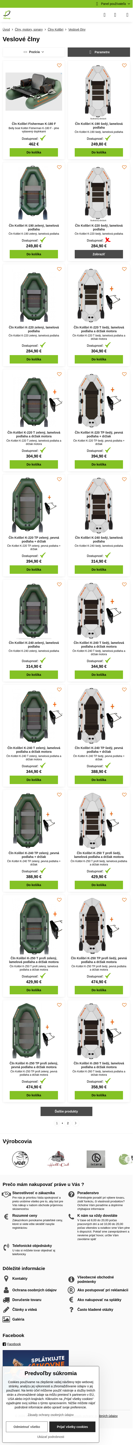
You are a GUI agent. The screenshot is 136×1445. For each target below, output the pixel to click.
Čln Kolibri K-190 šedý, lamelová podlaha (99, 126)
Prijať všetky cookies (72, 1427)
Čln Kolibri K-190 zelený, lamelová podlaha (34, 227)
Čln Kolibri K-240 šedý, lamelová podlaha (99, 539)
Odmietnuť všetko (26, 1427)
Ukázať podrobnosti (50, 1437)
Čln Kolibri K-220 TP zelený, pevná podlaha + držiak (34, 539)
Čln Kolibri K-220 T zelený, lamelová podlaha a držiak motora (33, 434)
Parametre (99, 52)
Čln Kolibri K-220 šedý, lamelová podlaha (99, 227)
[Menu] (127, 14)
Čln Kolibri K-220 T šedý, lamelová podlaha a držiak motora (99, 329)
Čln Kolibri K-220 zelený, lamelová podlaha (34, 329)
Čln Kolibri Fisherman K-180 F (34, 124)
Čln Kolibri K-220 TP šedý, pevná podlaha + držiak (99, 434)
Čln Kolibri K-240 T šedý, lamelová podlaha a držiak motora (99, 645)
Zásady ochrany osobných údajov (51, 1415)
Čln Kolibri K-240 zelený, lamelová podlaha (34, 645)
